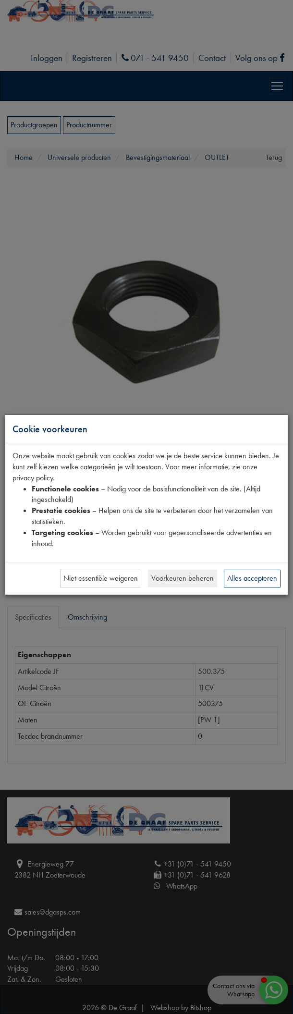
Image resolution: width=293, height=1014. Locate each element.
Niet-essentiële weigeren (100, 578)
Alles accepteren (252, 578)
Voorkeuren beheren (182, 578)
